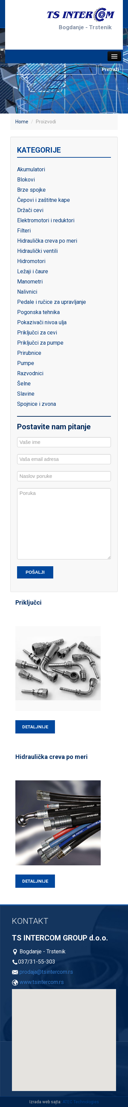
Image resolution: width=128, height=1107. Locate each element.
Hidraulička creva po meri (47, 241)
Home (21, 121)
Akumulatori (31, 169)
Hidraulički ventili (37, 251)
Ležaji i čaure (32, 271)
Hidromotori (31, 261)
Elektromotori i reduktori (45, 220)
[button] (33, 1036)
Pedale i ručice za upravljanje (51, 302)
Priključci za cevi (37, 332)
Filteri (24, 230)
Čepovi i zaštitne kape (43, 200)
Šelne (24, 383)
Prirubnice (29, 353)
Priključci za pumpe (40, 343)
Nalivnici (27, 292)
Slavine (25, 394)
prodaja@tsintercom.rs (46, 972)
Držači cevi (30, 210)
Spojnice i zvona (36, 404)
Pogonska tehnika (38, 312)
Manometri (30, 281)
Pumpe (25, 363)
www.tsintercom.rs (41, 982)
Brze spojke (31, 190)
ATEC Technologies (80, 1102)
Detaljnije (35, 726)
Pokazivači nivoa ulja (42, 322)
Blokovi (26, 179)
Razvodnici (30, 373)
